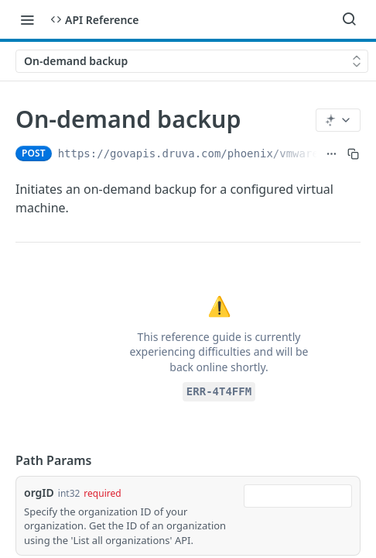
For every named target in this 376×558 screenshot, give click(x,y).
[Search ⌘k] (349, 19)
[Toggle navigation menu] (27, 19)
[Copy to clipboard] (353, 153)
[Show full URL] (331, 153)
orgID (39, 492)
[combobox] (298, 496)
